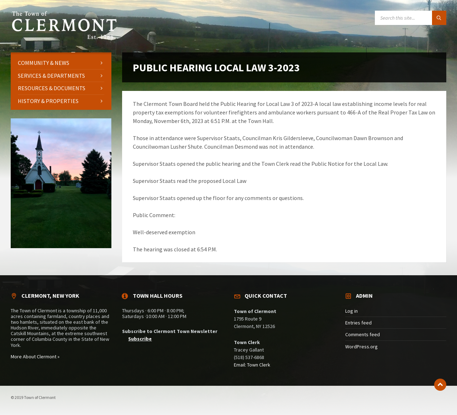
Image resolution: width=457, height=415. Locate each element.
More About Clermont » (35, 356)
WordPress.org (361, 346)
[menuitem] (61, 63)
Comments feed (362, 334)
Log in (351, 311)
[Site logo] (64, 38)
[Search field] (410, 18)
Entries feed (358, 322)
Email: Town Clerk (252, 365)
